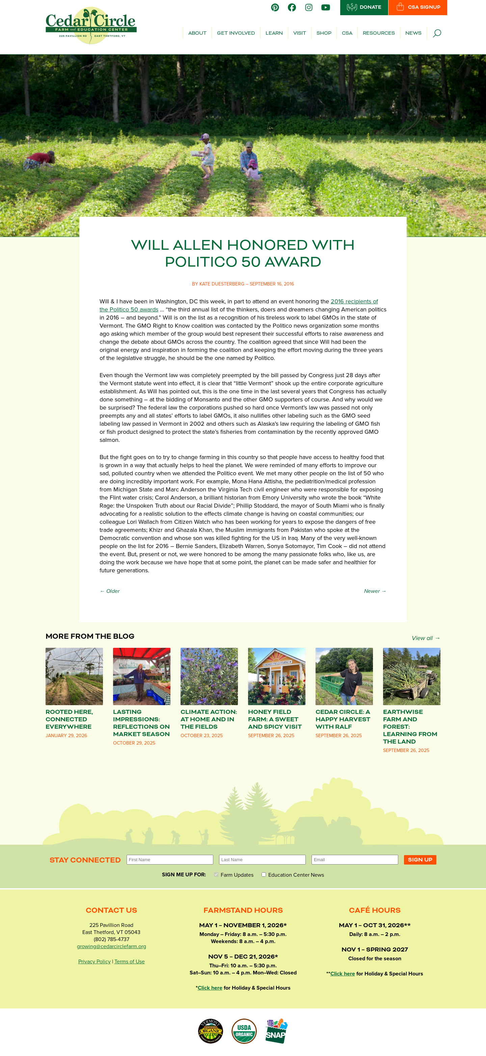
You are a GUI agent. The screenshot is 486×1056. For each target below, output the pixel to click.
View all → (426, 638)
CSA (347, 33)
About (197, 33)
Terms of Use (129, 961)
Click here (210, 988)
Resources (379, 33)
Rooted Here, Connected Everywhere (69, 719)
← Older (109, 591)
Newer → (375, 591)
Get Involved (236, 33)
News (413, 33)
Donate (364, 7)
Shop (324, 33)
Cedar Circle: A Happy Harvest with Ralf (343, 719)
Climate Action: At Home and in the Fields (209, 719)
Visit (299, 33)
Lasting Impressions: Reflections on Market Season (141, 723)
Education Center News (293, 875)
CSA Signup (417, 7)
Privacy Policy (94, 961)
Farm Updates (233, 875)
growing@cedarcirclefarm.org (111, 946)
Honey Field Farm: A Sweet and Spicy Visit (275, 719)
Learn (274, 33)
